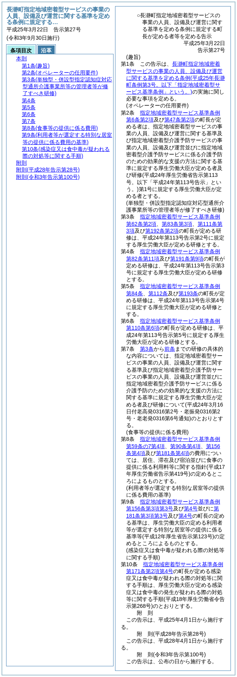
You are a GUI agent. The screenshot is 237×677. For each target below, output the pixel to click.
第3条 (147, 349)
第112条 (158, 293)
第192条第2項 (162, 231)
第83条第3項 (177, 224)
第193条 (188, 293)
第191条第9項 (186, 259)
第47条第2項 (179, 120)
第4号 (191, 508)
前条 (169, 349)
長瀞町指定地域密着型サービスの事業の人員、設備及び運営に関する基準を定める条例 (175, 78)
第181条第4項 (172, 453)
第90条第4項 (185, 446)
